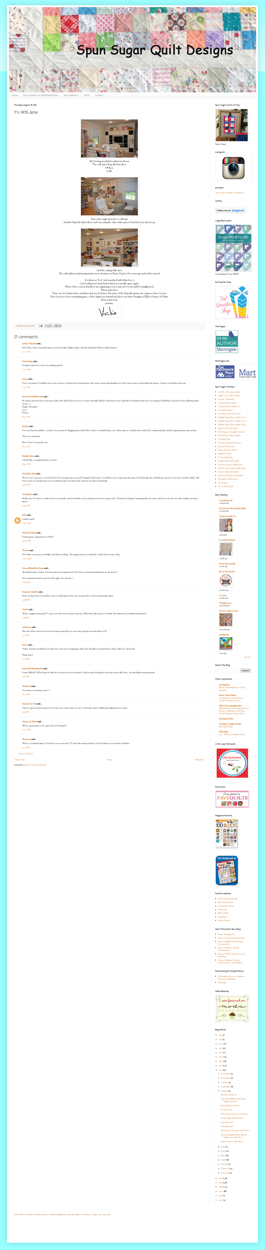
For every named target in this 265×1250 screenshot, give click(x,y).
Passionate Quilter (30, 592)
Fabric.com (222, 909)
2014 (221, 1056)
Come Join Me (227, 1122)
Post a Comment (26, 753)
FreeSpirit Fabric (226, 718)
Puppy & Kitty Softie (227, 450)
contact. (99, 95)
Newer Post (20, 759)
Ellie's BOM (223, 913)
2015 (221, 1052)
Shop (87, 95)
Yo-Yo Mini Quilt (225, 486)
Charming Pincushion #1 (229, 406)
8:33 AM (26, 416)
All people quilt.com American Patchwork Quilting (231, 978)
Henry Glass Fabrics (227, 695)
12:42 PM (26, 729)
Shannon (26, 739)
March (224, 1164)
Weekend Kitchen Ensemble (230, 475)
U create (222, 595)
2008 (221, 1187)
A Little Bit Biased (227, 540)
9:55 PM (25, 712)
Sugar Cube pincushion (228, 471)
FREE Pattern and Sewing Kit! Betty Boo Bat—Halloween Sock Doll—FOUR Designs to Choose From (234, 711)
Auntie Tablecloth (226, 399)
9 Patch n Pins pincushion (229, 392)
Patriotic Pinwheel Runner (229, 442)
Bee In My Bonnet (227, 571)
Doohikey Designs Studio (230, 724)
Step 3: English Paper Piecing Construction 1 (230, 943)
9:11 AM (25, 747)
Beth (24, 515)
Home (14, 95)
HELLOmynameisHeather (230, 705)
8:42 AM (26, 464)
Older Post (199, 759)
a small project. (227, 1126)
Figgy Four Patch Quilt (228, 428)
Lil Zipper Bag (224, 439)
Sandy (25, 609)
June (223, 1151)
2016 (221, 1048)
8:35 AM (26, 446)
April (223, 1160)
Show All (247, 657)
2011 (221, 1070)
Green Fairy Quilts (227, 563)
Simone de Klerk (29, 721)
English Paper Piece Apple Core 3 (232, 424)
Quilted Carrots (225, 453)
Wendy (25, 550)
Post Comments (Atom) (36, 765)
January (225, 1173)
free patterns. (71, 95)
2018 (221, 1039)
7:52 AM (26, 387)
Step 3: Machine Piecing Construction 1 (228, 949)
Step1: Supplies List (226, 934)
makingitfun (224, 684)
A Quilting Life (225, 500)
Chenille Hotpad (225, 410)
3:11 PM (25, 635)
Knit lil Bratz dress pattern (229, 435)
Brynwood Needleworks (32, 396)
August (224, 1091)
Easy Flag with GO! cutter (229, 413)
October (225, 1082)
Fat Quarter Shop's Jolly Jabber (232, 508)
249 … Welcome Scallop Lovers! (232, 734)
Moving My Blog (225, 726)
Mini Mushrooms (225, 902)
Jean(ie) (25, 426)
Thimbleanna (225, 603)
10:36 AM (26, 541)
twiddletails (224, 634)
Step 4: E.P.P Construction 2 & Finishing (232, 955)
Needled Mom (28, 456)
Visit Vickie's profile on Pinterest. (229, 192)
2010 (221, 1178)
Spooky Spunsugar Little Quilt (231, 468)
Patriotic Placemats (226, 446)
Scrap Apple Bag (225, 457)
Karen (25, 645)
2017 (221, 1043)
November (225, 1078)
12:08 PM (26, 600)
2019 (221, 1035)
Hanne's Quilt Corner (228, 611)
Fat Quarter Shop (226, 906)
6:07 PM (26, 694)
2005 (221, 1200)
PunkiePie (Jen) (29, 473)
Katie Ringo (27, 361)
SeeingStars (27, 494)
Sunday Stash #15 (229, 1094)
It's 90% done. (227, 1109)
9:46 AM (26, 484)
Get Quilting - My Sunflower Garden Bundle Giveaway (231, 699)
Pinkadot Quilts (29, 532)
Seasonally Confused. (230, 1105)
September (226, 1086)
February (225, 1168)
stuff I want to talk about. (232, 1141)
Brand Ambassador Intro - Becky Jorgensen (232, 689)
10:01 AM (26, 523)
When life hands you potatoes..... (235, 1114)
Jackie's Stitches (29, 343)
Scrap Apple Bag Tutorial (232, 1118)
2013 (221, 1061)
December (225, 1073)
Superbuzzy (223, 917)
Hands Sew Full (29, 704)
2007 (221, 1191)
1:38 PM (25, 617)
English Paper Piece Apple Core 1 (232, 417)
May (223, 1155)
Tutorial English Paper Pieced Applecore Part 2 (233, 1100)
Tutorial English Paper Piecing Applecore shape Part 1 (234, 1136)
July (223, 1147)
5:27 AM (26, 351)
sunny (25, 379)
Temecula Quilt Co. (227, 516)
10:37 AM (26, 558)
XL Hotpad (223, 482)
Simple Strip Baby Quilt (228, 461)
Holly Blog (223, 731)
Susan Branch (224, 920)
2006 (221, 1195)
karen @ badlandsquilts (32, 668)
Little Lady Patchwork (228, 898)
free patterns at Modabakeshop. (41, 95)
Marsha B (26, 686)
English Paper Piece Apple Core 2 (232, 421)
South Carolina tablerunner (230, 464)
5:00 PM (25, 676)
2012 (221, 1065)
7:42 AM (26, 369)
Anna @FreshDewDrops (33, 568)
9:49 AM (26, 505)
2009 (221, 1182)
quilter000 (26, 627)
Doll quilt (222, 982)
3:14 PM (25, 659)
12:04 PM (26, 582)
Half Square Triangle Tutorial (231, 432)
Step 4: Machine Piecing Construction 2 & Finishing (230, 961)
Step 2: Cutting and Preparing (231, 938)
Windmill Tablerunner (228, 479)
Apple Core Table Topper (229, 395)
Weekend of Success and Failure (235, 1130)
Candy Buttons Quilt (227, 403)
